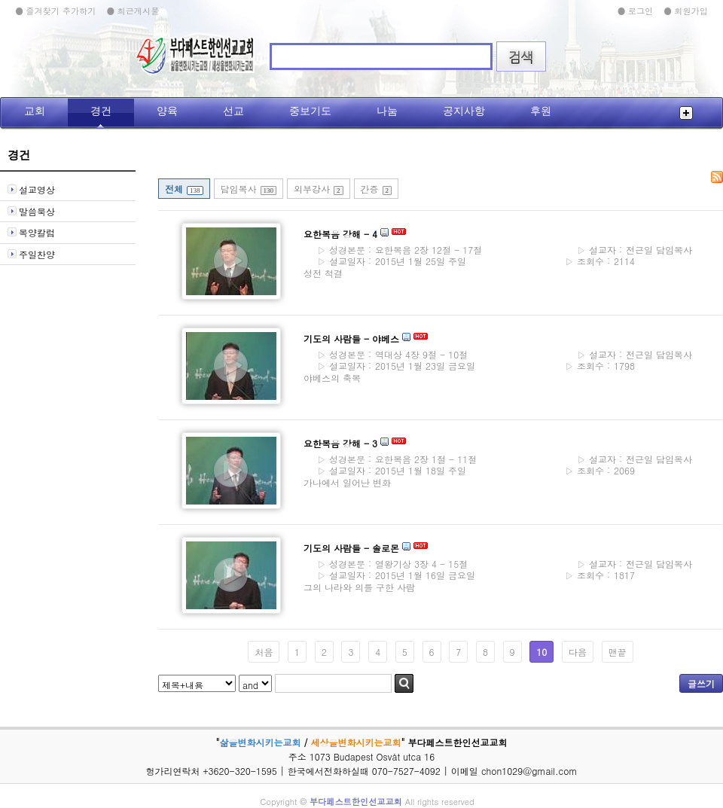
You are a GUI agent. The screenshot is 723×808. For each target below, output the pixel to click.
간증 (376, 188)
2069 (600, 471)
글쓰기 (701, 683)
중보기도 (310, 111)
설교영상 (37, 189)
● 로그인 (635, 11)
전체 (184, 188)
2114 (600, 261)
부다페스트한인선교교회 (356, 801)
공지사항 (464, 111)
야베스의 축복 (332, 377)
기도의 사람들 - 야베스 (351, 338)
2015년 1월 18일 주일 (388, 470)
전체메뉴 (686, 113)
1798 (600, 366)
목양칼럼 (37, 232)
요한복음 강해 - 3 (340, 443)
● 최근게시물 (132, 11)
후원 (540, 111)
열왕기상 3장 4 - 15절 (389, 563)
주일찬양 (37, 254)
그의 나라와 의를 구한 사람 (359, 587)
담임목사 (249, 188)
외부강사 (318, 188)
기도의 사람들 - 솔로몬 (351, 547)
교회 (34, 111)
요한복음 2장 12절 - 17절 (396, 249)
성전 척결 (323, 273)
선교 (233, 111)
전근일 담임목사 (631, 250)
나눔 (387, 111)
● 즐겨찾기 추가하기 (55, 11)
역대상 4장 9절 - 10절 (389, 354)
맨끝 (618, 651)
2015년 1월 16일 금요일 (393, 575)
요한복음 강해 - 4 (340, 233)
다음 (578, 651)
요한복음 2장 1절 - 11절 (394, 459)
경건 (100, 111)
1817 (600, 575)
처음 (264, 651)
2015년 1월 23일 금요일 (393, 365)
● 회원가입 (686, 11)
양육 (167, 111)
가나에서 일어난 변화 (347, 482)
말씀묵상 (37, 211)
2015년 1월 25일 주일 (388, 261)
